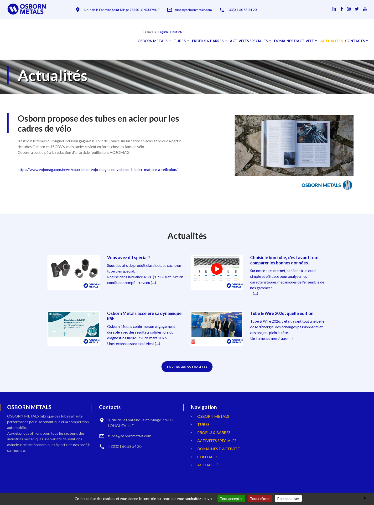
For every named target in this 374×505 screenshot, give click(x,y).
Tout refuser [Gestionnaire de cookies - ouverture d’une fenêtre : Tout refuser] (260, 498)
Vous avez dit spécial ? (128, 257)
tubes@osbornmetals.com (193, 9)
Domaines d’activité (294, 41)
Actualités (331, 41)
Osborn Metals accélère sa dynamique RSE (144, 316)
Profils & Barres (207, 41)
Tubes (180, 41)
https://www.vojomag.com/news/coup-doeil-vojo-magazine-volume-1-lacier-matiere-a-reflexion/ (97, 169)
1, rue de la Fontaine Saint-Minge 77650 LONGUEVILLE (121, 9)
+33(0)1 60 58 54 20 (242, 9)
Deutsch (176, 32)
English (163, 32)
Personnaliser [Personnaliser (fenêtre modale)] (288, 498)
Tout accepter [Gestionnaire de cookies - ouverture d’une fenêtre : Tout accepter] (231, 498)
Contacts (355, 41)
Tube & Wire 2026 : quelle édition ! (283, 313)
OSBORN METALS (152, 41)
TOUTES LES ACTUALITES (187, 366)
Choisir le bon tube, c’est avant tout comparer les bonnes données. (284, 260)
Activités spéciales (249, 41)
